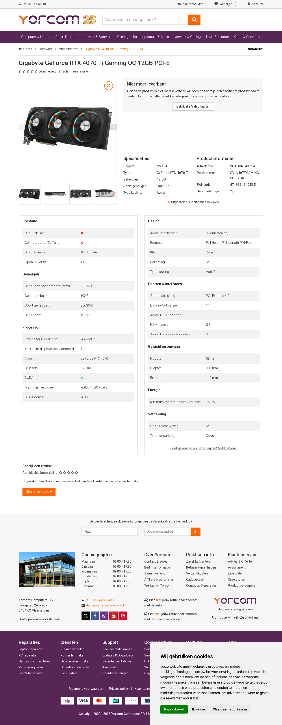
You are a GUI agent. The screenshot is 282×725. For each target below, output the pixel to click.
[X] (86, 616)
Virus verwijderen (31, 667)
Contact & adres (155, 561)
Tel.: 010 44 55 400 (99, 600)
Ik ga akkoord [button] (174, 709)
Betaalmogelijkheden (201, 567)
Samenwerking (154, 573)
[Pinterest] (123, 616)
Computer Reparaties (201, 585)
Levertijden (235, 573)
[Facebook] (95, 616)
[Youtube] (113, 616)
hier (158, 600)
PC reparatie (27, 655)
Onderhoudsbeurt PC (75, 667)
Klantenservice (243, 554)
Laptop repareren (31, 649)
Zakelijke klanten (198, 561)
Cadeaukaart (195, 580)
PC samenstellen (72, 649)
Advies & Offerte (240, 561)
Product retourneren (242, 585)
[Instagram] (104, 616)
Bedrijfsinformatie (157, 567)
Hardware (46, 49)
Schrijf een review (75, 71)
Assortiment (237, 567)
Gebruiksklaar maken (75, 661)
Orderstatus (236, 580)
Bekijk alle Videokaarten (193, 106)
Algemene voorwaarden (86, 689)
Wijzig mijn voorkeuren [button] (230, 709)
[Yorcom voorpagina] (57, 19)
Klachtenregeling (146, 689)
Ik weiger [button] (198, 709)
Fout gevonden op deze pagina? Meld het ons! (203, 448)
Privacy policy (119, 689)
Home (27, 49)
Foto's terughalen (31, 673)
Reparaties (29, 642)
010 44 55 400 (33, 4)
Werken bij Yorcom (158, 585)
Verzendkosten (197, 573)
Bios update (69, 673)
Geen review (38, 71)
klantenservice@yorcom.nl (105, 605)
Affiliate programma (158, 580)
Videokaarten (68, 49)
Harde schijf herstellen (35, 661)
